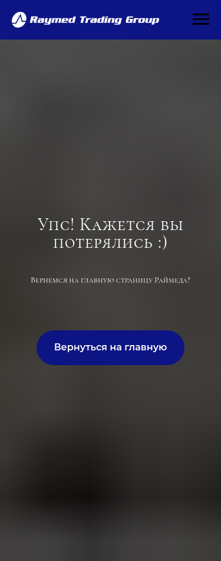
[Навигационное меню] (201, 19)
